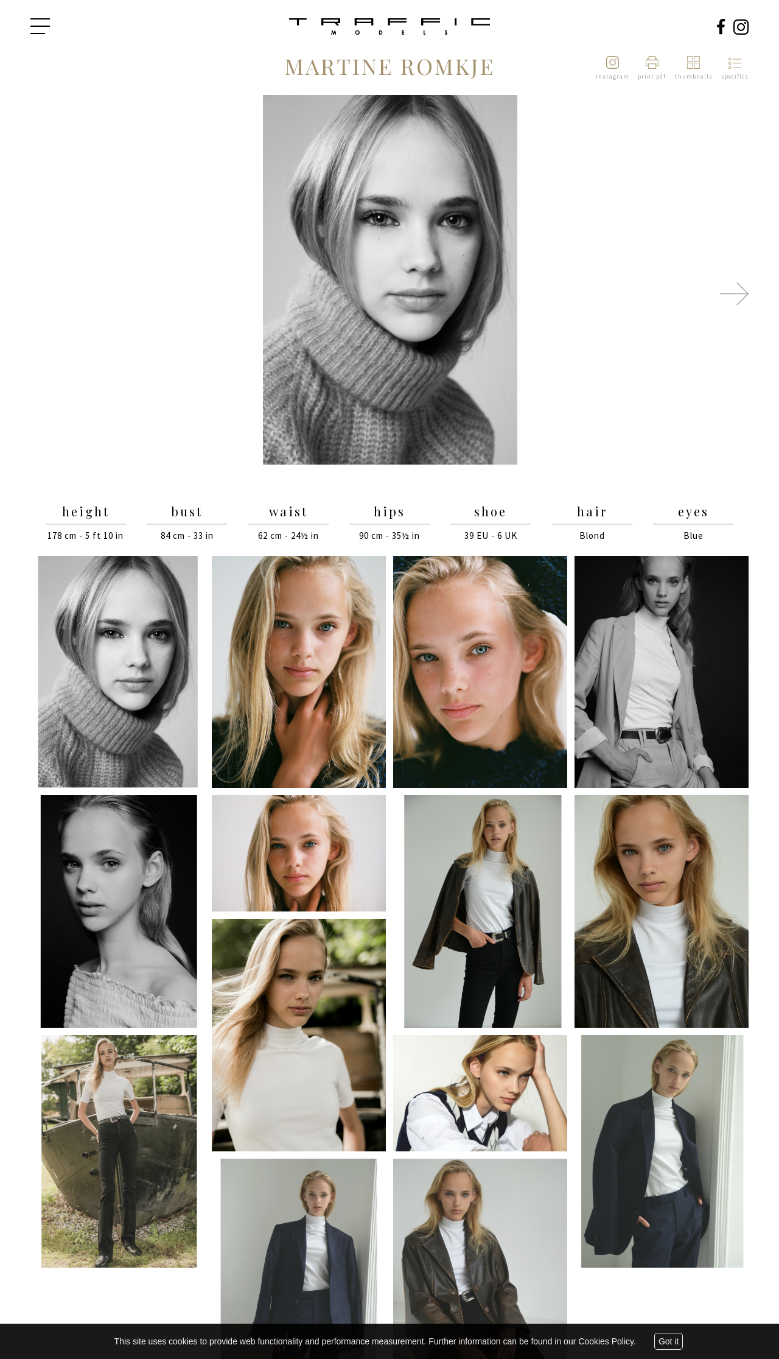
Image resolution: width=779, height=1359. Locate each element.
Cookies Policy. (607, 1341)
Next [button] (734, 293)
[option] (389, 281)
